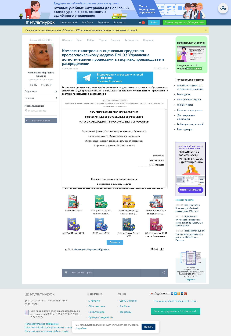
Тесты (102, 40)
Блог (79, 40)
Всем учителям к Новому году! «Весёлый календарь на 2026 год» (188, 208)
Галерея (115, 40)
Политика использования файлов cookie (47, 331)
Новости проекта (185, 199)
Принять (148, 326)
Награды (148, 40)
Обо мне (67, 40)
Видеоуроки (184, 94)
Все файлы (103, 22)
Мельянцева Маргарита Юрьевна (91, 249)
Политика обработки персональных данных (49, 327)
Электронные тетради (189, 99)
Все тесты (119, 22)
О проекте (94, 300)
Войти (153, 22)
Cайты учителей (69, 22)
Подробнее (81, 328)
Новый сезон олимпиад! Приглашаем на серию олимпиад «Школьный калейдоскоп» (189, 221)
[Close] (206, 30)
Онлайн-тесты (185, 104)
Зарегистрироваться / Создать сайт (184, 22)
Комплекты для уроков (189, 110)
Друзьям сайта (96, 311)
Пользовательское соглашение (42, 323)
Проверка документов (100, 317)
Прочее (75, 68)
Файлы (90, 40)
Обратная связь (96, 306)
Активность (131, 40)
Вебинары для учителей (190, 124)
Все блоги (87, 22)
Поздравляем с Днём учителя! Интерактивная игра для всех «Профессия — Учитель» (190, 235)
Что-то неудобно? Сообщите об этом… (176, 301)
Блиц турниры (184, 129)
